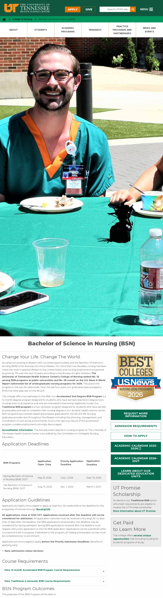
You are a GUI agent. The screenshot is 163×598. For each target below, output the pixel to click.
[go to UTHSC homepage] (3, 19)
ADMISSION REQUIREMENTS (136, 426)
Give (88, 9)
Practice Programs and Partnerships (122, 30)
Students (40, 30)
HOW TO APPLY (135, 435)
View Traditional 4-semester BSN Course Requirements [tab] (37, 581)
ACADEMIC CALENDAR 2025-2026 (136, 447)
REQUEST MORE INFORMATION (136, 415)
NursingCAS (43, 509)
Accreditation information (17, 430)
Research (95, 30)
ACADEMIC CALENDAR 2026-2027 (135, 460)
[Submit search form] (133, 9)
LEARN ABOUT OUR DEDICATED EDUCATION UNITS (136, 473)
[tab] (54, 571)
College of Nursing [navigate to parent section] (22, 19)
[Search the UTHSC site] (115, 9)
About (13, 30)
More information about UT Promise (134, 511)
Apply (73, 9)
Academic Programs (68, 30)
